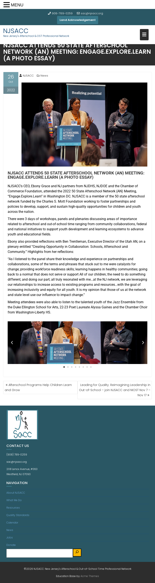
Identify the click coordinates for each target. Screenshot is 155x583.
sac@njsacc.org (90, 13)
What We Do (14, 500)
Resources (13, 507)
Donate (11, 545)
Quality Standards (17, 515)
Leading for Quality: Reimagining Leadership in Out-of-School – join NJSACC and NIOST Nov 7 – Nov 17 (114, 390)
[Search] (77, 553)
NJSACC (16, 30)
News (44, 76)
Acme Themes (89, 576)
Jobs (9, 537)
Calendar (12, 522)
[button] (12, 343)
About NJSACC (15, 493)
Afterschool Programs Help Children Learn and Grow (38, 387)
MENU (17, 5)
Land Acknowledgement (78, 20)
